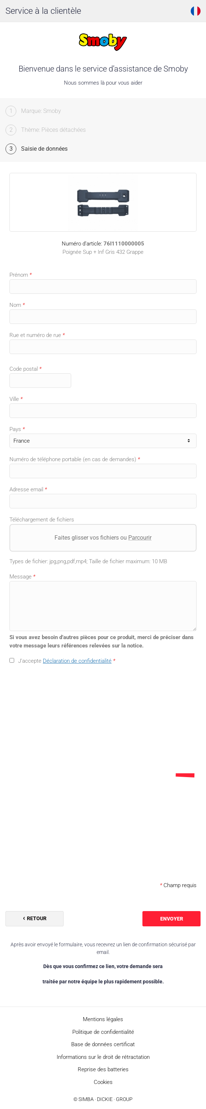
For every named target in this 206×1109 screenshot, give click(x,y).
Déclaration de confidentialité (77, 661)
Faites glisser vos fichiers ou (103, 537)
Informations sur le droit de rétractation (103, 1057)
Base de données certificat (103, 1044)
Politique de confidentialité (103, 1032)
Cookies (103, 1082)
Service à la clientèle (43, 11)
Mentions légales (103, 1019)
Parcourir (140, 537)
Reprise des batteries (103, 1069)
